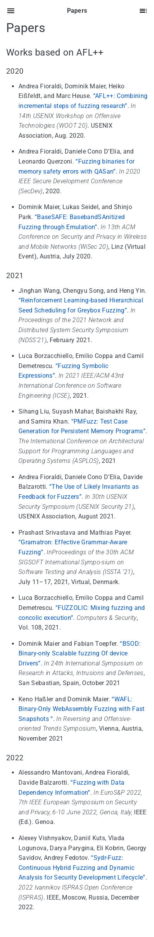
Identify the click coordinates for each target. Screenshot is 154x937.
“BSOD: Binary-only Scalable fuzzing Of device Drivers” (79, 653)
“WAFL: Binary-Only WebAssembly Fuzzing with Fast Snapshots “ (81, 709)
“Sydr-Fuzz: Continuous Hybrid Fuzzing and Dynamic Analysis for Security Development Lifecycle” (82, 867)
